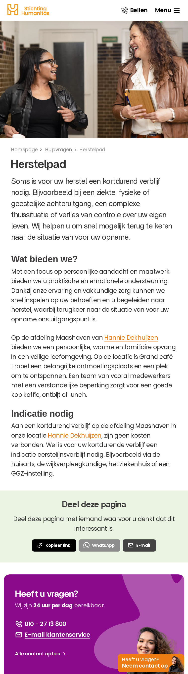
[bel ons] (40, 624)
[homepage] (28, 9)
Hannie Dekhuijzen (131, 338)
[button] (151, 663)
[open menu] (168, 10)
